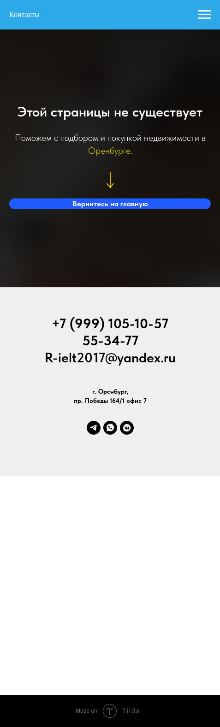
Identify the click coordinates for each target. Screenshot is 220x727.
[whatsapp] (110, 428)
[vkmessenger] (127, 428)
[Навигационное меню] (204, 14)
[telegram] (94, 428)
